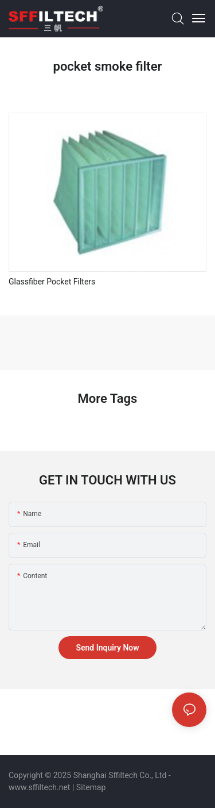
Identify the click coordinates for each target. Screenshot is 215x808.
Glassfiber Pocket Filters (52, 281)
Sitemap (90, 787)
